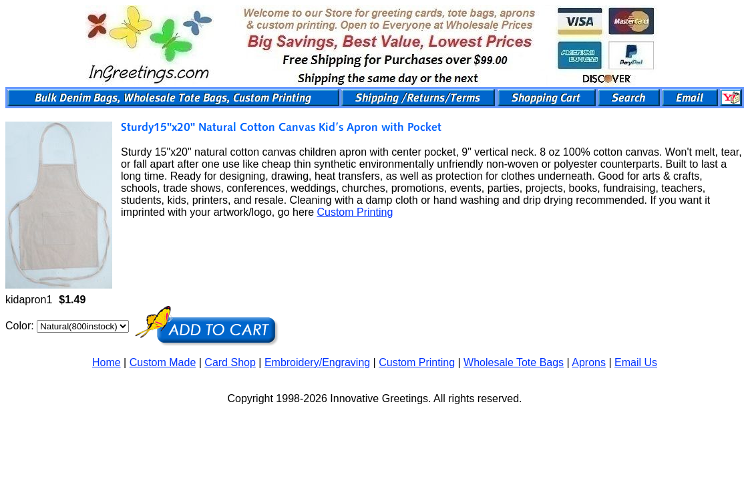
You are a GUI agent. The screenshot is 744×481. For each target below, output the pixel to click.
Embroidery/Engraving (317, 362)
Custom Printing (355, 212)
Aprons (589, 362)
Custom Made (163, 362)
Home (106, 362)
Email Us (635, 362)
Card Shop (230, 362)
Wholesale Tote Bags (513, 362)
